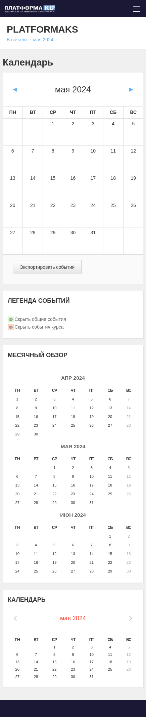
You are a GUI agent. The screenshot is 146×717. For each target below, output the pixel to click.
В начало (17, 39)
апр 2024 (73, 378)
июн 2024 (73, 515)
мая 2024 (43, 39)
